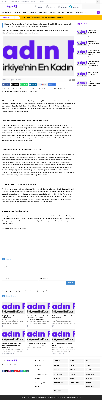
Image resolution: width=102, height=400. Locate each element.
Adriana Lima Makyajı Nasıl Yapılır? (92, 32)
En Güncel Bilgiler (60, 397)
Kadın (53, 397)
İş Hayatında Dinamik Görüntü (36, 344)
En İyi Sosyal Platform (34, 397)
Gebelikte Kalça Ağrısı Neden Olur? (94, 42)
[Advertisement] (38, 242)
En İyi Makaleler (23, 397)
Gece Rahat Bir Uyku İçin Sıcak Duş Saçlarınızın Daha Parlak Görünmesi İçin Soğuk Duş (38, 317)
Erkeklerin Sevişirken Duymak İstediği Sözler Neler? (94, 84)
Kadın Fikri (44, 397)
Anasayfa (7, 26)
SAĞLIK (14, 26)
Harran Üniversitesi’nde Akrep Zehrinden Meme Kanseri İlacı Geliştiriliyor (11, 345)
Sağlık (49, 397)
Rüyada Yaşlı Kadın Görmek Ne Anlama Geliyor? (94, 52)
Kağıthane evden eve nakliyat (75, 397)
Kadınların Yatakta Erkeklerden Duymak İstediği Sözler (93, 64)
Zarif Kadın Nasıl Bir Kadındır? (93, 73)
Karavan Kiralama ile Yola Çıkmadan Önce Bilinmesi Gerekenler (42, 17)
